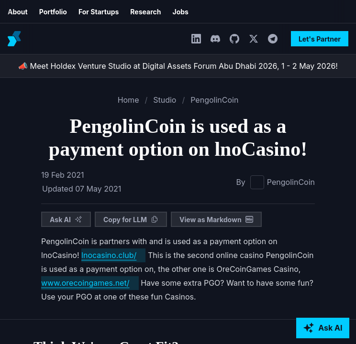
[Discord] (173, 38)
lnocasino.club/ (64, 278)
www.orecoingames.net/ (234, 292)
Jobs (119, 11)
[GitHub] (192, 38)
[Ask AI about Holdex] (323, 328)
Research (89, 11)
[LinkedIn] (154, 38)
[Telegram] (230, 38)
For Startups (46, 11)
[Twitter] (211, 38)
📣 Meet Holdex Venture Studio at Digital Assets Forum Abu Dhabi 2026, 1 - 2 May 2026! (178, 66)
